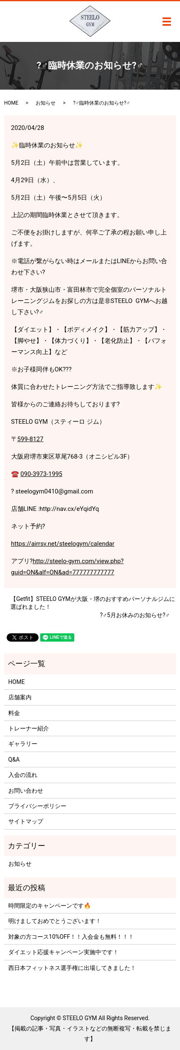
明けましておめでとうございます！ (54, 921)
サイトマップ (25, 821)
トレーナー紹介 (28, 728)
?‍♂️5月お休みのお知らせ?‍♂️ (135, 615)
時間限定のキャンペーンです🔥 (49, 905)
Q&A (13, 759)
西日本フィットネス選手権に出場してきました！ (72, 968)
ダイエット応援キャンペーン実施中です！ (63, 952)
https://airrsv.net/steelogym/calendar (62, 543)
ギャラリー (22, 743)
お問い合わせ (25, 790)
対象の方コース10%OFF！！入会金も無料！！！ (71, 936)
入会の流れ (22, 775)
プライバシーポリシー (37, 806)
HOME (11, 103)
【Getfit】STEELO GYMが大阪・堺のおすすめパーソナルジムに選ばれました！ (92, 603)
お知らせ (46, 103)
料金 (14, 713)
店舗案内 (20, 697)
